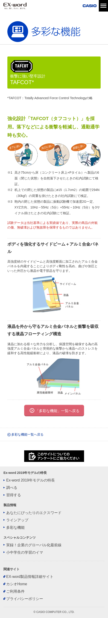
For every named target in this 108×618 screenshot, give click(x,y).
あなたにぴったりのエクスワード (33, 513)
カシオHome (16, 584)
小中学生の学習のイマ (24, 552)
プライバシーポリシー (24, 599)
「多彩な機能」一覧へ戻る (57, 411)
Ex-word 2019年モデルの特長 (30, 480)
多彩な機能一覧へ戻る (25, 434)
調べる (11, 488)
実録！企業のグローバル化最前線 (33, 545)
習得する (13, 495)
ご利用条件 (15, 591)
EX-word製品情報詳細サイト (29, 577)
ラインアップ (17, 520)
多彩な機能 (15, 527)
